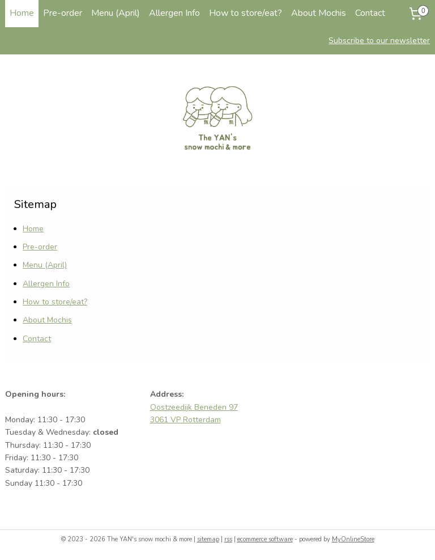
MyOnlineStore (353, 539)
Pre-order (62, 13)
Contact (370, 13)
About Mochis (318, 13)
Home (22, 13)
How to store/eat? (245, 13)
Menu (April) (115, 13)
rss (228, 539)
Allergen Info (174, 13)
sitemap (208, 539)
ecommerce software (265, 539)
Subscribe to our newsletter (379, 40)
